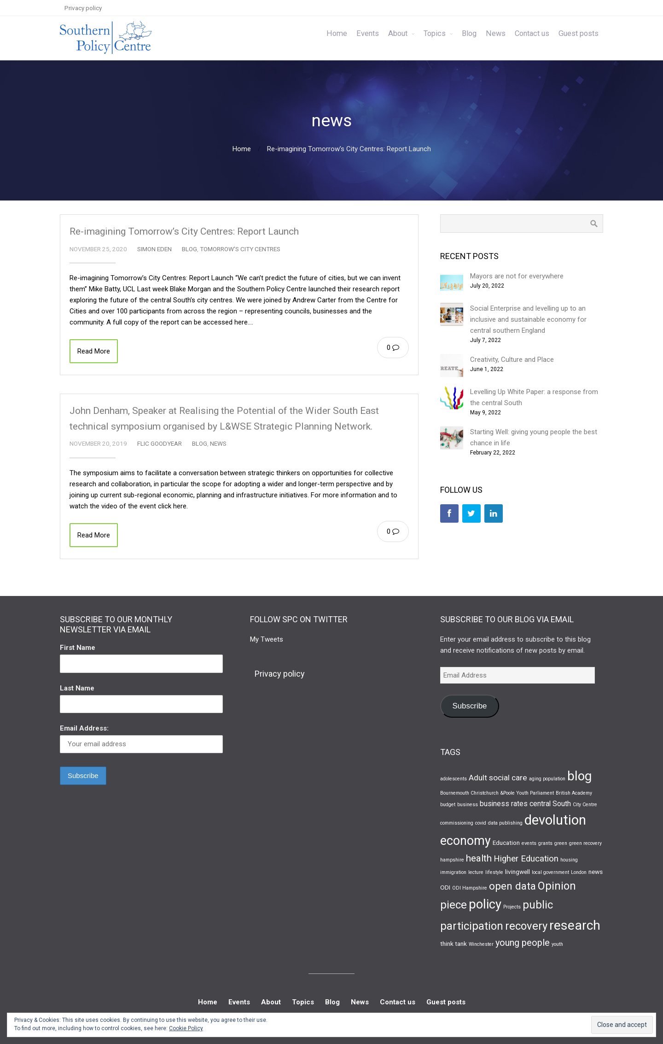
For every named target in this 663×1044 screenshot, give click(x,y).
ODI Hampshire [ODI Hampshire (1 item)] (469, 888)
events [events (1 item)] (529, 843)
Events (367, 33)
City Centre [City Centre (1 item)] (585, 805)
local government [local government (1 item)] (550, 872)
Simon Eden (154, 249)
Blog (469, 33)
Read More (93, 351)
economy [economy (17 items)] (465, 840)
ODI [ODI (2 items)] (445, 887)
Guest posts (578, 33)
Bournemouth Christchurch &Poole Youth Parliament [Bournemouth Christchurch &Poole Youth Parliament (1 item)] (497, 793)
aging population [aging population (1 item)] (547, 779)
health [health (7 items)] (479, 858)
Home (336, 33)
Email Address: (84, 728)
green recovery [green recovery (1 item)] (585, 843)
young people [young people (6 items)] (522, 943)
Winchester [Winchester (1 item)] (481, 944)
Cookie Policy (186, 1028)
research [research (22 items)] (574, 925)
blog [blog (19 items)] (579, 776)
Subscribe (469, 706)
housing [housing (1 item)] (569, 860)
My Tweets (266, 639)
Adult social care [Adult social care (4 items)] (498, 777)
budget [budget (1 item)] (447, 805)
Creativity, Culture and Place (512, 359)
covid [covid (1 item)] (480, 823)
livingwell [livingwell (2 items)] (517, 871)
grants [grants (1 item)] (545, 843)
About (397, 33)
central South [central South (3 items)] (550, 803)
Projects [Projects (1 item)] (512, 907)
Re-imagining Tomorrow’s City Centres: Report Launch (184, 231)
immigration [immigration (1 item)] (453, 872)
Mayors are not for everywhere (517, 276)
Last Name (77, 688)
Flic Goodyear (159, 443)
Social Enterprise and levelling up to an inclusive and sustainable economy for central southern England (528, 319)
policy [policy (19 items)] (485, 904)
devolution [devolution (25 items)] (555, 820)
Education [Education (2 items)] (506, 842)
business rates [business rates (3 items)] (504, 803)
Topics (435, 33)
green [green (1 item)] (560, 843)
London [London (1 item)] (579, 872)
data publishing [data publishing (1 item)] (505, 823)
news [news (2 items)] (595, 871)
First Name (77, 647)
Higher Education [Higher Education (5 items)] (526, 859)
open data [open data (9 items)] (512, 886)
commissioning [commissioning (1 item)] (456, 823)
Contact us (532, 33)
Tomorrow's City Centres (240, 249)
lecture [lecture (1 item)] (475, 872)
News (496, 33)
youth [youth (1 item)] (557, 944)
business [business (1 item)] (467, 805)
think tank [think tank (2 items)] (453, 943)
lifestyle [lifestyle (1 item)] (494, 872)
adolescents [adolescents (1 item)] (453, 779)
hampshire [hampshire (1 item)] (452, 860)
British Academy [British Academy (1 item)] (574, 793)
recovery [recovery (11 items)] (526, 926)
